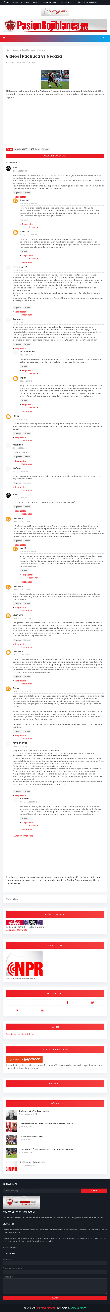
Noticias (25, 2)
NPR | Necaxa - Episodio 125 (32, 1162)
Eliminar (27, 193)
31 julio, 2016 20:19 (20, 448)
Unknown (25, 200)
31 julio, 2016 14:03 (20, 270)
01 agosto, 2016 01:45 (21, 589)
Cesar (16, 688)
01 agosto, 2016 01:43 (21, 521)
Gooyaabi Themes (78, 1308)
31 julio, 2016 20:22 (20, 472)
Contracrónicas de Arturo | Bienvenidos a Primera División (46, 1123)
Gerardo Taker (14, 62)
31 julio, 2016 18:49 (27, 381)
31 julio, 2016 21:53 (20, 498)
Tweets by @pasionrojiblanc (20, 1034)
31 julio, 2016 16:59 (27, 355)
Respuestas (20, 196)
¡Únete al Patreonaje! (87, 2)
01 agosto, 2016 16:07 (28, 551)
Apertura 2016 (21, 149)
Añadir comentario (23, 835)
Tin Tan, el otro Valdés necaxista (34, 1111)
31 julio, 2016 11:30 (20, 171)
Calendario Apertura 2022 (44, 2)
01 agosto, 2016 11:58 (21, 746)
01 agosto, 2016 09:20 (22, 691)
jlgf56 (23, 377)
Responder (18, 193)
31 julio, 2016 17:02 (20, 419)
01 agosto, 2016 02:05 (22, 655)
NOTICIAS (35, 149)
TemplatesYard (48, 1308)
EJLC (15, 167)
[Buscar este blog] (42, 1191)
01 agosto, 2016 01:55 (28, 203)
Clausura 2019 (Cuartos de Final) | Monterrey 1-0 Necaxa (46, 1149)
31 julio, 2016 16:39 (20, 322)
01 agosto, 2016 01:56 (28, 235)
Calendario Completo (16, 930)
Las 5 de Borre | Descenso (31, 1136)
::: (74, 2)
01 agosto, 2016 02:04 (22, 618)
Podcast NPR (65, 2)
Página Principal (10, 2)
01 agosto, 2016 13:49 (28, 802)
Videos (15, 50)
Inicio (8, 50)
